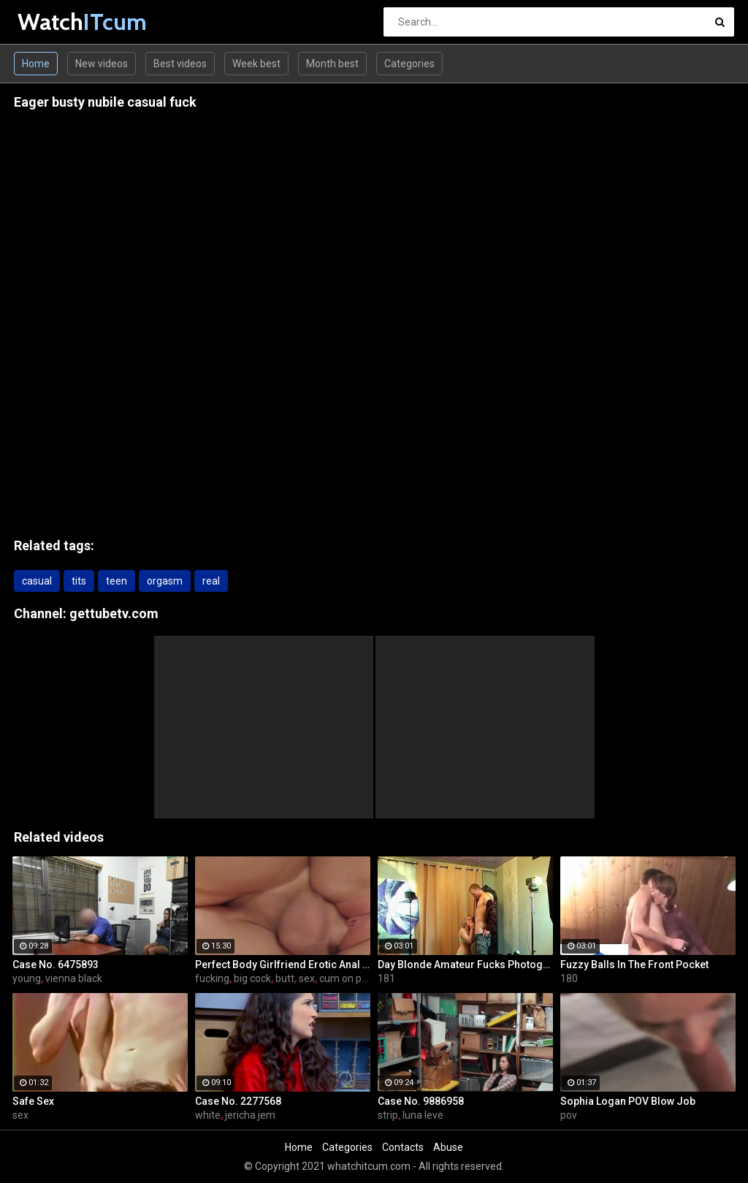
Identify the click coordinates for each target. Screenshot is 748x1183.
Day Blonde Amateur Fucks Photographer (465, 964)
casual (37, 581)
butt (284, 978)
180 (569, 978)
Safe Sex (33, 1101)
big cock (252, 978)
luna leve (422, 1115)
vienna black (73, 978)
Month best (332, 63)
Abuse (448, 1147)
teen (116, 581)
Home (36, 63)
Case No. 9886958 (421, 1101)
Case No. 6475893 (55, 964)
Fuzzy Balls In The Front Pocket (634, 964)
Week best (256, 63)
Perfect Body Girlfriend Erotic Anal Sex (282, 964)
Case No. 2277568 (238, 1101)
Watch (56, 21)
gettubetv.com (114, 613)
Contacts (403, 1147)
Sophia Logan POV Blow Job (627, 1101)
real (211, 581)
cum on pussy (351, 978)
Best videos (180, 63)
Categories (409, 63)
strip (388, 1115)
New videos (101, 63)
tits (79, 581)
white (208, 1115)
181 (386, 978)
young (26, 978)
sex (307, 978)
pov (568, 1115)
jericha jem (250, 1115)
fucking (212, 978)
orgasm (165, 581)
